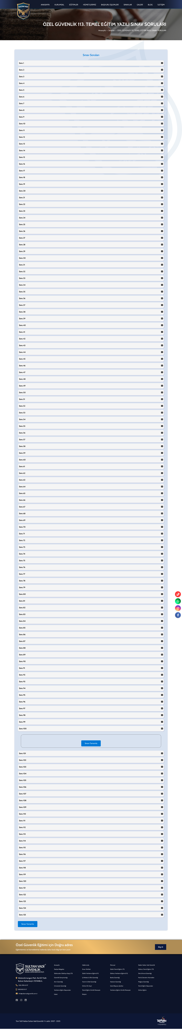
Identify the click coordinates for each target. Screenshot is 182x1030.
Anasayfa (45, 5)
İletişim (161, 5)
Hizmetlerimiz (89, 5)
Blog (150, 5)
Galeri (140, 5)
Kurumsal (59, 5)
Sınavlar (128, 5)
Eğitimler (73, 5)
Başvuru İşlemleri (110, 5)
